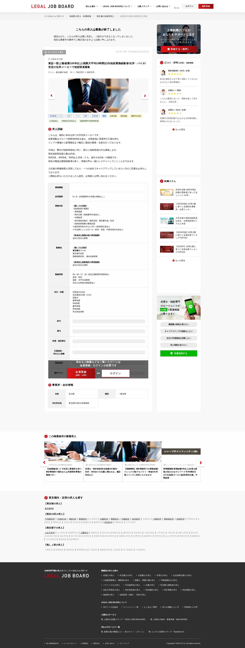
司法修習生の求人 (132, 585)
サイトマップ (124, 643)
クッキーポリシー (70, 643)
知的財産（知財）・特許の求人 (133, 595)
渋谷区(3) (180, 519)
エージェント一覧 (130, 607)
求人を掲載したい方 (170, 607)
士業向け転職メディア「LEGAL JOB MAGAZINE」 (125, 619)
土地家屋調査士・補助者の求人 (116, 580)
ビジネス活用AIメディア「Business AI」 (169, 632)
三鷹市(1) (84, 533)
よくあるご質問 (150, 607)
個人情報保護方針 (52, 643)
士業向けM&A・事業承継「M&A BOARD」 (171, 619)
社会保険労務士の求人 (182, 575)
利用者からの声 (191, 607)
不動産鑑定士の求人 (169, 580)
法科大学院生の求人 (111, 590)
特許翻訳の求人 (152, 590)
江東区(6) (125, 519)
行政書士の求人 (144, 575)
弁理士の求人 (162, 575)
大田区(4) (157, 519)
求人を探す (91, 6)
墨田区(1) (115, 519)
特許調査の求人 (189, 590)
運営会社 (96, 643)
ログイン (189, 6)
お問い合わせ (162, 6)
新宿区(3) (83, 519)
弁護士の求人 (108, 575)
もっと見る (180, 129)
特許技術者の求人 (132, 590)
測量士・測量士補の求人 (145, 580)
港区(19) (72, 519)
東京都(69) (49, 508)
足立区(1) (108, 522)
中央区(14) (61, 519)
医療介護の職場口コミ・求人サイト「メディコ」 (124, 632)
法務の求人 (150, 585)
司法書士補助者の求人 (169, 585)
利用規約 (85, 643)
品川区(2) (136, 519)
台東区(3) (104, 519)
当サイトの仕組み (110, 607)
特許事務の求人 (170, 590)
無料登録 (206, 6)
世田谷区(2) (169, 519)
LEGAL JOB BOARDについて (116, 6)
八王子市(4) (50, 533)
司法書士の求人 (126, 575)
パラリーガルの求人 (111, 585)
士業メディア (143, 6)
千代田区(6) (50, 519)
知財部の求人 (108, 595)
